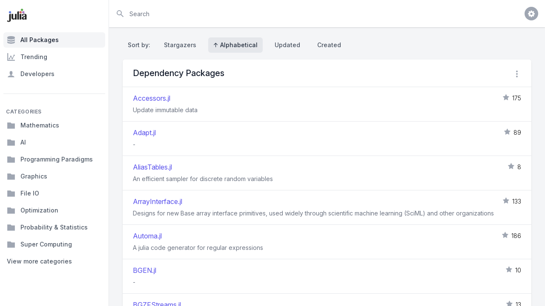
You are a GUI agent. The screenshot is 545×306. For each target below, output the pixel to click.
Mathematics (33, 125)
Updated (287, 44)
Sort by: (141, 44)
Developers (30, 74)
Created (329, 44)
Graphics (27, 176)
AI (16, 142)
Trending (27, 57)
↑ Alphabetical (235, 44)
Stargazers (180, 44)
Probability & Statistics (47, 227)
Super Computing (39, 244)
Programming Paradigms (50, 159)
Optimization (32, 210)
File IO (23, 193)
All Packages (33, 40)
